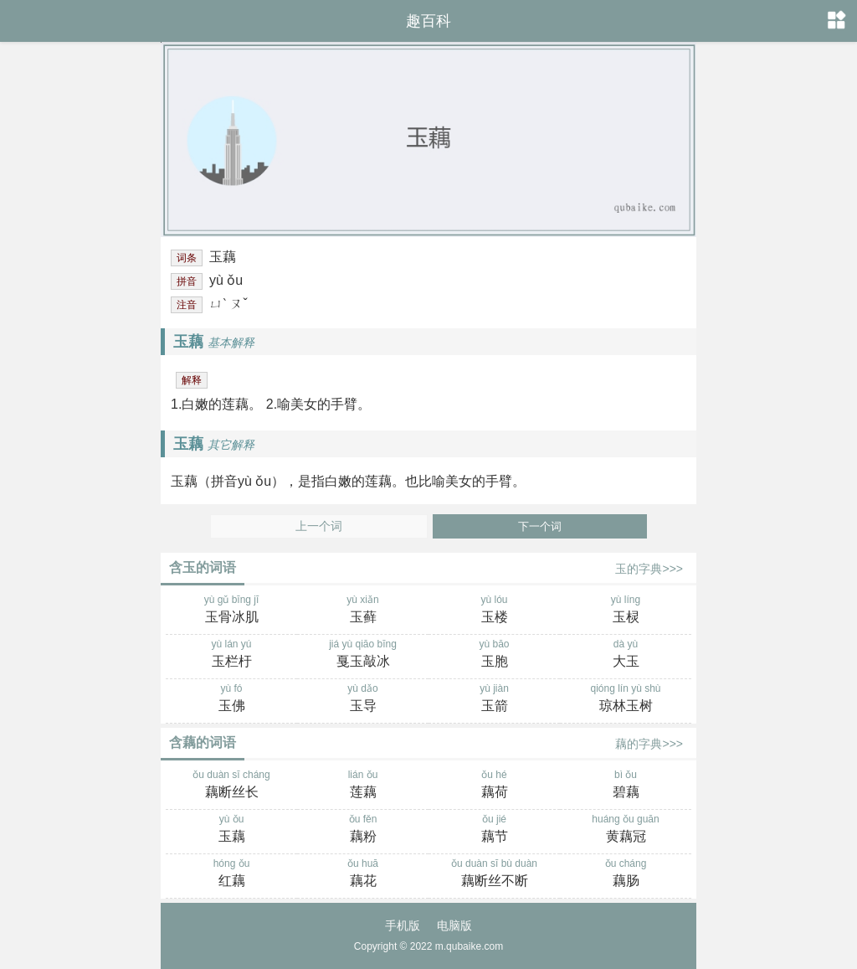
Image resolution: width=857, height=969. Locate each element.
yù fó (231, 699)
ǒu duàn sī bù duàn (494, 874)
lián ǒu (362, 785)
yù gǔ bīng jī (231, 610)
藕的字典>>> (649, 743)
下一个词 (540, 526)
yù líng (625, 610)
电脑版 (454, 925)
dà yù (625, 655)
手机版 (402, 925)
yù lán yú (231, 655)
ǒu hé (494, 785)
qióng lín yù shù (625, 699)
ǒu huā (362, 874)
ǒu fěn (362, 830)
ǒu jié (494, 830)
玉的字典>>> (649, 568)
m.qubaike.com (469, 946)
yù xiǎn (362, 610)
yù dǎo (362, 699)
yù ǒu (231, 830)
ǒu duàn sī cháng (231, 785)
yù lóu (494, 610)
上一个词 (318, 526)
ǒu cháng (625, 874)
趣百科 (428, 21)
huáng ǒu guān (625, 830)
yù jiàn (494, 699)
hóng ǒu (231, 874)
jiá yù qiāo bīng (362, 655)
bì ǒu (625, 785)
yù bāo (494, 655)
